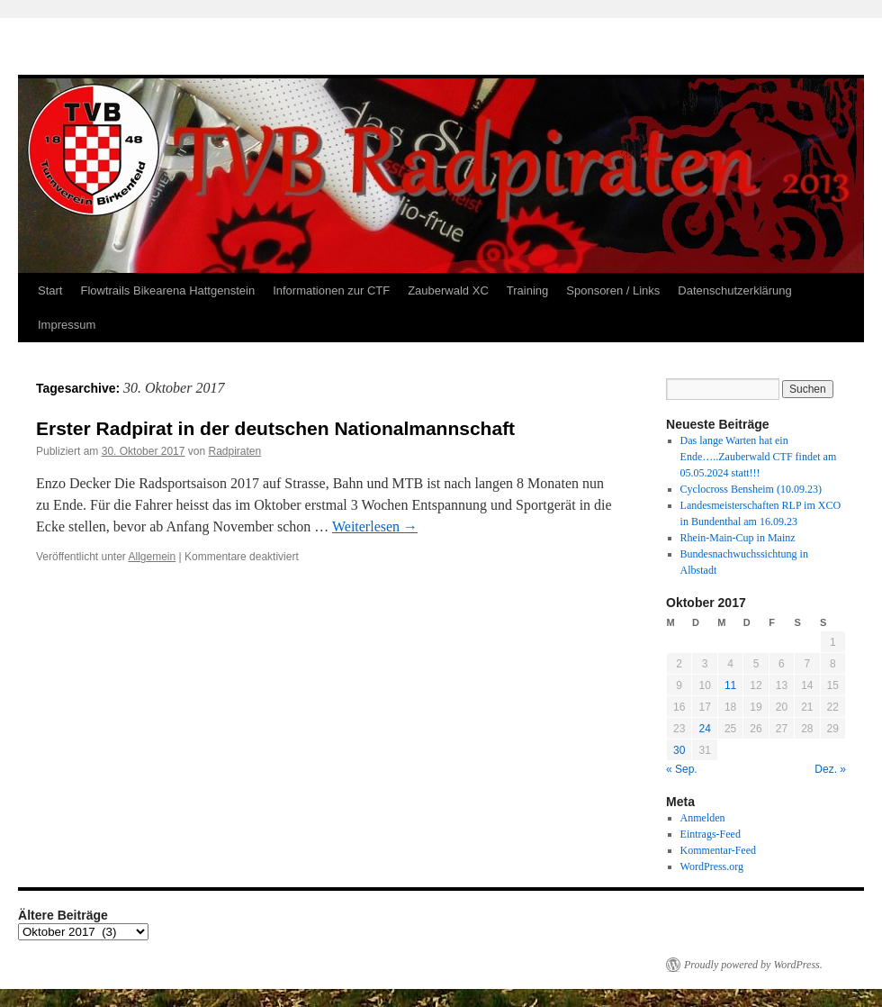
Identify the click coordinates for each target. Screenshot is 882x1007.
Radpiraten (234, 451)
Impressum (66, 324)
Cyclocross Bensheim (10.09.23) (751, 489)
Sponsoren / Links (613, 290)
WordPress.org (711, 866)
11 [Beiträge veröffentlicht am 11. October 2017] (730, 685)
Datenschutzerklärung (734, 290)
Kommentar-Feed (718, 850)
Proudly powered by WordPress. (753, 964)
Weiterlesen (375, 526)
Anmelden (702, 818)
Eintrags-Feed (710, 834)
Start (50, 290)
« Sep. (682, 769)
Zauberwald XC (448, 290)
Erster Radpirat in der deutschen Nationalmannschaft (275, 428)
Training (527, 290)
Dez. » (830, 769)
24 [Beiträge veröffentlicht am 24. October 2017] (704, 728)
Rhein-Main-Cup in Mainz (738, 537)
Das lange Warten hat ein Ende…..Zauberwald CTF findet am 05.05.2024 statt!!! (758, 456)
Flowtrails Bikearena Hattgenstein (167, 290)
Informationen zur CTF (331, 290)
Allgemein (152, 556)
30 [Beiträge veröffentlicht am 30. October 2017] (679, 750)
